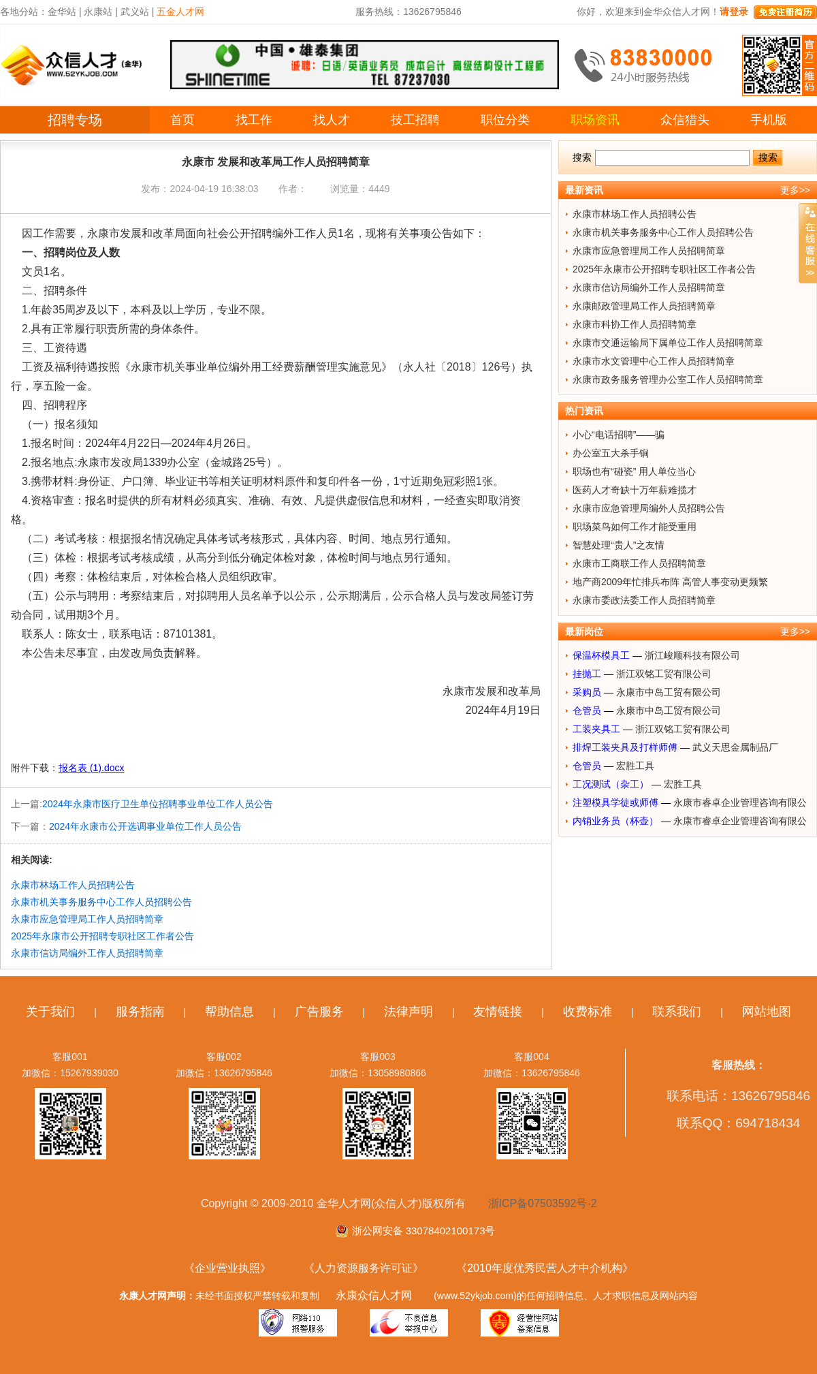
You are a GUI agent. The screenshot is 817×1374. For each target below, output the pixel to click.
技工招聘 (415, 120)
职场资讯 (595, 120)
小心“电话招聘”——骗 (618, 434)
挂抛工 (587, 673)
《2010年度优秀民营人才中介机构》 (544, 1268)
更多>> (795, 190)
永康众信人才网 (374, 1295)
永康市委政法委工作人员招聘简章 (644, 600)
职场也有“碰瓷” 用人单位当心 (634, 471)
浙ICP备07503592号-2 (542, 1203)
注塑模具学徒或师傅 (615, 802)
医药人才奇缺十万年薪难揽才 (634, 489)
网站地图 (766, 1011)
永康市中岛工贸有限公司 (668, 692)
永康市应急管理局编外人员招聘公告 (649, 508)
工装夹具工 (596, 728)
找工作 (254, 120)
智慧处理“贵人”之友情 (618, 545)
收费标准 (587, 1011)
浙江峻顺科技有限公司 (692, 655)
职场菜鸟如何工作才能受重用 (634, 526)
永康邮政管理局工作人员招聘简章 (644, 305)
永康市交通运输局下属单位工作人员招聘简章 (668, 342)
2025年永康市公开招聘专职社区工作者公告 (102, 936)
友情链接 (497, 1011)
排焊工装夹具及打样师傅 (625, 747)
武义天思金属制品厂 (735, 747)
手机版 (768, 120)
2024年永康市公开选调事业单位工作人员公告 (145, 826)
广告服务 (319, 1011)
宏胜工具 (635, 765)
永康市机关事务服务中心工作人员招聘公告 (101, 901)
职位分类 (505, 120)
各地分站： (24, 11)
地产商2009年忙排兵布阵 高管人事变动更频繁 (670, 581)
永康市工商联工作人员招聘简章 (639, 563)
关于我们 (50, 1011)
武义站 (135, 11)
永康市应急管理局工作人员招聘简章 (87, 919)
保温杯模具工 (601, 655)
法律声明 (408, 1011)
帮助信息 (229, 1011)
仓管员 (587, 710)
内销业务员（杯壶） (615, 820)
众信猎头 (684, 120)
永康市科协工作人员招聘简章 (634, 324)
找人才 (331, 120)
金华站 (62, 11)
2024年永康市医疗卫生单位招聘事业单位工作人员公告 (157, 803)
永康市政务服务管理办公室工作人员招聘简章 (668, 379)
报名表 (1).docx (91, 767)
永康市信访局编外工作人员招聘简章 (87, 953)
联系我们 (676, 1011)
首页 (182, 120)
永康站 (98, 11)
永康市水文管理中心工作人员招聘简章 (654, 361)
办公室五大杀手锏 (611, 453)
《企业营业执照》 (227, 1268)
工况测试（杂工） (611, 784)
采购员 (587, 692)
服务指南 (140, 1011)
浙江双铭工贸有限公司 (663, 673)
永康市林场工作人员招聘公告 (73, 884)
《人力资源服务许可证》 (363, 1268)
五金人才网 (180, 11)
